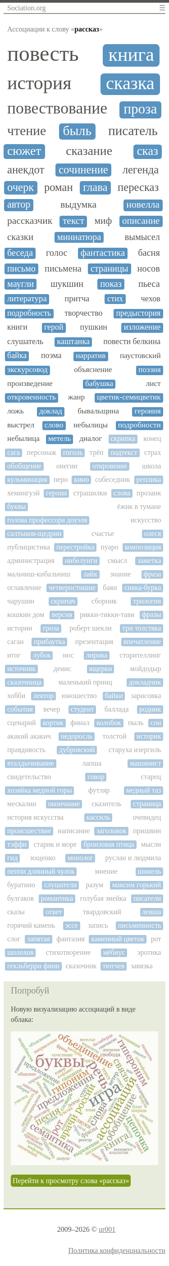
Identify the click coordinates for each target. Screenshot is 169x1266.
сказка (130, 83)
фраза (152, 574)
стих (115, 298)
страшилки (90, 493)
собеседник (112, 479)
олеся (152, 533)
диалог (90, 439)
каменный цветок (117, 939)
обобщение (24, 466)
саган (15, 641)
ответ (54, 912)
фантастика (103, 253)
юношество (79, 695)
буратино (21, 885)
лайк (90, 574)
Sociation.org (26, 8)
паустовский (140, 356)
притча (76, 298)
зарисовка (146, 695)
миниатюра (79, 237)
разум (94, 885)
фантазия (70, 939)
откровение (109, 466)
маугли (20, 284)
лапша (92, 763)
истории (19, 628)
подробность (29, 313)
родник (150, 709)
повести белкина (131, 341)
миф (103, 221)
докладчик (145, 682)
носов (148, 268)
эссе (71, 925)
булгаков (20, 898)
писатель (132, 131)
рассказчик (29, 221)
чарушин (20, 601)
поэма (51, 355)
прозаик (149, 493)
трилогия (147, 601)
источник (21, 668)
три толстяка (141, 628)
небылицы (90, 425)
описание (141, 221)
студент (82, 709)
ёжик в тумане (139, 506)
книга (131, 54)
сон (156, 722)
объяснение (93, 370)
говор (96, 776)
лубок (42, 655)
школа (151, 466)
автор (18, 204)
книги (17, 327)
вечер (51, 709)
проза (140, 109)
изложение (142, 327)
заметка (149, 560)
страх (152, 452)
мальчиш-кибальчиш (38, 574)
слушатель (25, 341)
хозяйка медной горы (39, 790)
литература (27, 298)
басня (149, 253)
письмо (21, 268)
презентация (94, 641)
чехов (150, 298)
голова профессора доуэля (47, 520)
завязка (142, 966)
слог (14, 939)
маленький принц (85, 682)
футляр (99, 790)
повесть (43, 53)
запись (98, 925)
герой (54, 327)
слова (121, 493)
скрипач (62, 601)
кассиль (98, 817)
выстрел (20, 425)
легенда (141, 169)
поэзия (149, 370)
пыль (136, 722)
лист (153, 384)
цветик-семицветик (129, 397)
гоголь (72, 452)
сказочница (24, 682)
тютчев (113, 966)
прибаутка (49, 641)
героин (56, 493)
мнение (106, 871)
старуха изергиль (135, 749)
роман (58, 187)
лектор (43, 695)
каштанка (73, 341)
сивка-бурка (142, 587)
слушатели (60, 885)
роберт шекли (90, 628)
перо (61, 479)
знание (120, 574)
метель (59, 439)
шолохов (20, 952)
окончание (64, 804)
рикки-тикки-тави (107, 614)
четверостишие (72, 587)
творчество (83, 313)
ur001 (107, 1229)
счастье (102, 533)
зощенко (42, 858)
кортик (53, 722)
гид (12, 858)
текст (73, 221)
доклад (50, 411)
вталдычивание (30, 763)
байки (114, 695)
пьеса (149, 284)
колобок (108, 722)
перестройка (75, 547)
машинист (145, 763)
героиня (148, 411)
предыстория (138, 313)
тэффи (17, 844)
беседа (20, 253)
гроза (51, 628)
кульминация (27, 479)
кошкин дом (25, 614)
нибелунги (81, 560)
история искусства (35, 817)
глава (95, 187)
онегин (67, 466)
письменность (139, 925)
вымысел (142, 237)
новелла (143, 205)
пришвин (147, 831)
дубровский (77, 749)
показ (111, 284)
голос (57, 253)
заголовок (111, 831)
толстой (114, 736)
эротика (149, 952)
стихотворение (68, 952)
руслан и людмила (133, 858)
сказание (89, 151)
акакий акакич (29, 736)
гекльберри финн (33, 966)
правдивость (26, 749)
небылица (23, 439)
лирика (97, 655)
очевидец (147, 817)
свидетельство (29, 776)
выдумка (78, 205)
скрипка (122, 438)
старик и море (55, 844)
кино (81, 479)
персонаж (41, 452)
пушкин (93, 327)
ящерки (100, 668)
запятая (38, 939)
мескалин (22, 804)
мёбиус (114, 952)
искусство (146, 520)
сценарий (21, 722)
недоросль (76, 736)
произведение (30, 384)
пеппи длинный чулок (41, 871)
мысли (151, 844)
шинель (149, 871)
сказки (20, 237)
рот (156, 939)
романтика (57, 898)
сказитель (106, 804)
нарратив (90, 356)
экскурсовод (27, 370)
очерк (20, 187)
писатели (147, 898)
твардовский (102, 912)
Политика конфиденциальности (116, 1250)
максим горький (136, 885)
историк (149, 736)
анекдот (25, 169)
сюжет (24, 151)
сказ (147, 151)
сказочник (81, 966)
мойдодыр (145, 668)
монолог (80, 858)
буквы (16, 506)
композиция (143, 547)
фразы (151, 614)
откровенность (31, 397)
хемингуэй (23, 493)
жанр (76, 397)
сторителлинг (140, 655)
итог (14, 655)
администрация (31, 560)
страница (147, 804)
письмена (63, 268)
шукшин (66, 284)
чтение (26, 130)
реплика (149, 479)
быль (77, 130)
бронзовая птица (108, 844)
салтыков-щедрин (34, 533)
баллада (117, 709)
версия (62, 614)
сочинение (83, 169)
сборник (104, 601)
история (39, 83)
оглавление (24, 587)
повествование (57, 108)
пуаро (109, 547)
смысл (117, 560)
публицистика (28, 547)
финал (80, 722)
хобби (16, 695)
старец (151, 776)
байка (17, 355)
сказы (16, 912)
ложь (15, 411)
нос (68, 655)
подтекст (123, 452)
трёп (97, 452)
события (20, 709)
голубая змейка (103, 898)
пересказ (138, 187)
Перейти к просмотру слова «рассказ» (71, 1180)
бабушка (99, 384)
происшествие (29, 831)
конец (152, 438)
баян (110, 587)
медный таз (143, 790)
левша (151, 912)
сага (13, 452)
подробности (139, 425)
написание (74, 831)
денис (62, 668)
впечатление (142, 641)
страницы (109, 268)
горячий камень (31, 925)
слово (54, 425)
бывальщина (98, 411)
